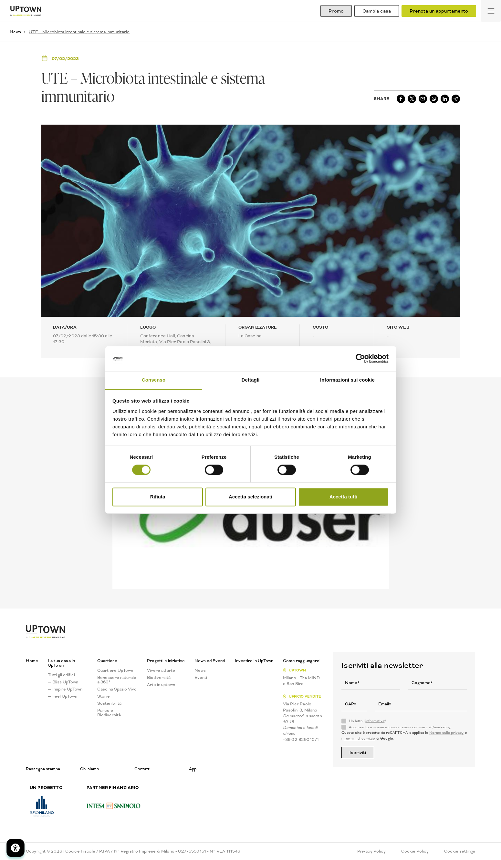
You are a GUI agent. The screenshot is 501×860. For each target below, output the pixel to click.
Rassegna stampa (43, 769)
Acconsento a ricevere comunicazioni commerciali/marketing (400, 727)
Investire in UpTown (254, 661)
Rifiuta (157, 496)
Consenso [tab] (153, 380)
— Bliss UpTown (63, 682)
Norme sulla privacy (446, 732)
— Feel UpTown (62, 696)
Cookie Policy (415, 851)
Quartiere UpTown (115, 670)
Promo (336, 11)
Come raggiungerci (301, 661)
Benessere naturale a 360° (116, 679)
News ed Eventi (209, 661)
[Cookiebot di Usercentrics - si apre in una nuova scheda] (360, 358)
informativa (374, 721)
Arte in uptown (161, 684)
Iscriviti (358, 752)
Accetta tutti (343, 496)
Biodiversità (159, 677)
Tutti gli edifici (61, 675)
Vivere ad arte (161, 670)
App (192, 769)
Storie (103, 696)
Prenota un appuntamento (439, 11)
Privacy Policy (371, 851)
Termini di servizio (359, 738)
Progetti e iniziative (166, 661)
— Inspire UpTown (65, 689)
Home (32, 661)
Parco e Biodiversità (109, 712)
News (15, 32)
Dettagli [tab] (251, 380)
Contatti (142, 769)
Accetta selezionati (250, 496)
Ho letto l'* (367, 721)
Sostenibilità (109, 703)
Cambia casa (376, 11)
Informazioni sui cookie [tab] (347, 380)
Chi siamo (89, 769)
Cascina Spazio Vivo (117, 689)
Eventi (200, 677)
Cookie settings (459, 851)
